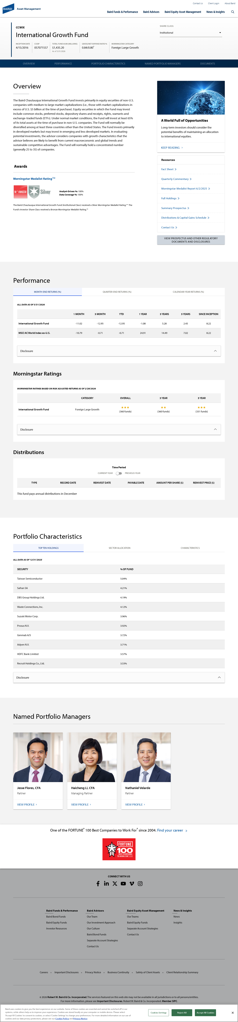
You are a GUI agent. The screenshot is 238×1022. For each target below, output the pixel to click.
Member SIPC (169, 1002)
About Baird (230, 3)
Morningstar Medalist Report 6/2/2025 (186, 189)
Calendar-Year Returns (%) (188, 293)
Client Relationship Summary (182, 974)
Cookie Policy (62, 1018)
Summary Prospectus (176, 209)
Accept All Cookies (205, 1012)
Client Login (213, 3)
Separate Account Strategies (102, 942)
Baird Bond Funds (56, 918)
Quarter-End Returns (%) (117, 293)
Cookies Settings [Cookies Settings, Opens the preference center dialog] (158, 1012)
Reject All (181, 1012)
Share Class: (167, 25)
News (177, 918)
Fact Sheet (169, 169)
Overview (29, 63)
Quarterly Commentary (177, 179)
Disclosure (26, 353)
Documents (207, 63)
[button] (232, 12)
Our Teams (133, 918)
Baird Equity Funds (56, 924)
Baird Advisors (151, 12)
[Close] (232, 1012)
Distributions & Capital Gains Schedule (186, 219)
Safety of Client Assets (148, 974)
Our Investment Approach (101, 924)
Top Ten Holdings (48, 549)
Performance (63, 63)
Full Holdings (171, 199)
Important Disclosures (67, 974)
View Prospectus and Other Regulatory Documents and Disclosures (191, 241)
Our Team (92, 918)
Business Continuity (118, 974)
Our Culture (93, 930)
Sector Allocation (119, 549)
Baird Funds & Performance (122, 12)
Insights (178, 924)
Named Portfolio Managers (163, 63)
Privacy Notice (93, 974)
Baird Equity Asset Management (183, 12)
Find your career (172, 831)
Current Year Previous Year (119, 474)
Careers (44, 974)
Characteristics (190, 549)
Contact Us (198, 3)
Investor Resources (56, 930)
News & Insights (215, 12)
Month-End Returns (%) (47, 293)
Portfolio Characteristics (108, 63)
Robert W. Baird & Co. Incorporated (66, 998)
